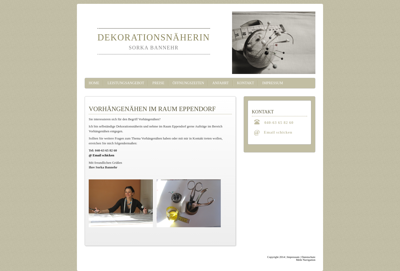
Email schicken (278, 132)
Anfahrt (220, 83)
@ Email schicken (101, 155)
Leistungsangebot (125, 83)
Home (94, 83)
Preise (158, 83)
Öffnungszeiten (188, 83)
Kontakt (245, 83)
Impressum (272, 83)
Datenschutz (308, 256)
